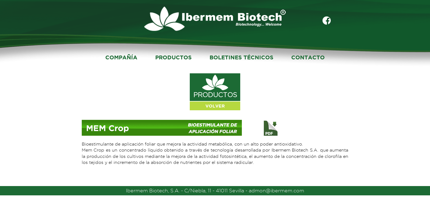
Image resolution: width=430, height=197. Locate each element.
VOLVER (215, 105)
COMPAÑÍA (121, 57)
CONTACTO (308, 57)
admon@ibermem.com (276, 190)
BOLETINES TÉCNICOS (241, 57)
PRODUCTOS (173, 57)
